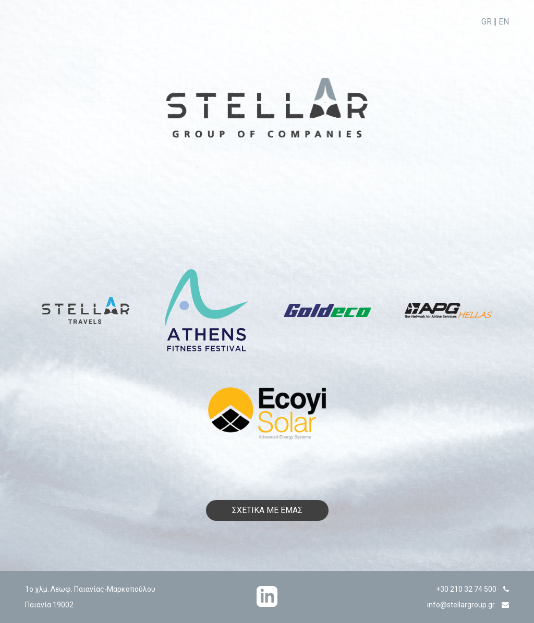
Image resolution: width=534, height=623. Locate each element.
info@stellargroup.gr (461, 605)
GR (486, 22)
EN (504, 22)
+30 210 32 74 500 (466, 589)
